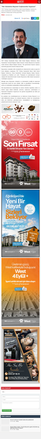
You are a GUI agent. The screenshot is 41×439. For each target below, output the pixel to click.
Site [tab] (3, 392)
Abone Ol (22, 18)
